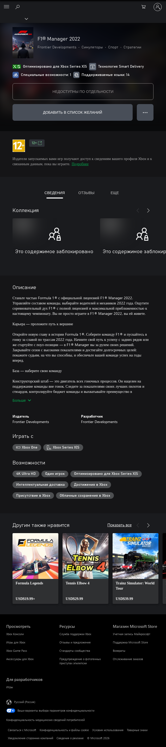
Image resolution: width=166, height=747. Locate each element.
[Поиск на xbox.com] (18, 7)
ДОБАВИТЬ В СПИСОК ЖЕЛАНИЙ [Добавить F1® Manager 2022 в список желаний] (72, 112)
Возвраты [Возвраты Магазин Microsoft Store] (119, 650)
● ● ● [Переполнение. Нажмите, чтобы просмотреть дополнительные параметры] (145, 112)
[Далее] (148, 210)
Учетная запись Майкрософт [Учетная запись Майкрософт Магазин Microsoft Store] (131, 634)
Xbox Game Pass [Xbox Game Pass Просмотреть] (16, 650)
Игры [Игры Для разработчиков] (9, 687)
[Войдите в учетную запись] (157, 7)
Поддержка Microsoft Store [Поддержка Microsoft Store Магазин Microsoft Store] (130, 642)
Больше (22, 400)
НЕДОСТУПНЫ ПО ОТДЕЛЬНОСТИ (83, 91)
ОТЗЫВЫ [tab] (86, 192)
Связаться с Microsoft (22, 730)
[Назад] (138, 210)
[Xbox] (13, 18)
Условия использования (108, 730)
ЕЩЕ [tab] (114, 192)
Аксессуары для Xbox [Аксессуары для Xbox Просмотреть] (20, 659)
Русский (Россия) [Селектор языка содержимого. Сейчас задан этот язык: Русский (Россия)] (24, 702)
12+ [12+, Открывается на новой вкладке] (37, 143)
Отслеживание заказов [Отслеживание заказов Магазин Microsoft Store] (128, 659)
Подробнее (80, 163)
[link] (35, 568)
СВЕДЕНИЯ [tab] (55, 192)
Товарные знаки (137, 730)
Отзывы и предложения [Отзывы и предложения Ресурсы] (75, 642)
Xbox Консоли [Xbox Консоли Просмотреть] (15, 634)
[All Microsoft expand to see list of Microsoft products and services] (6, 7)
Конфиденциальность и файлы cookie (64, 730)
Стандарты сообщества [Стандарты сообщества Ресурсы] (74, 650)
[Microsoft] (83, 4)
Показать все (119, 524)
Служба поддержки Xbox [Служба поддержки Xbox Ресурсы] (75, 634)
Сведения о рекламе (70, 738)
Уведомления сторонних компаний (30, 738)
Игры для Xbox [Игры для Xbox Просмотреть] (15, 642)
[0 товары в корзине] (145, 7)
